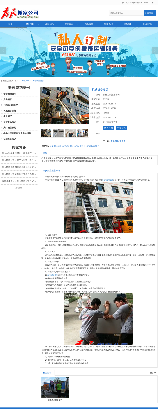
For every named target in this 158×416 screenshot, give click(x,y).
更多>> (153, 373)
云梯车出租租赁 (9, 105)
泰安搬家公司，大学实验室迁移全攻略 (19, 160)
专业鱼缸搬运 (8, 139)
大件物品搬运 (38, 81)
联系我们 (128, 24)
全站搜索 (149, 13)
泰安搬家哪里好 (93, 146)
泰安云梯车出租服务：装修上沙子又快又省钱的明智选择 (19, 153)
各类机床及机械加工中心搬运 (16, 133)
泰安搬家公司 (55, 146)
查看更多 (19, 188)
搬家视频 (108, 24)
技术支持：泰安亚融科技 (132, 3)
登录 (146, 3)
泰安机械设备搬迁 (118, 141)
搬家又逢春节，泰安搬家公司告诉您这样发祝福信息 (19, 181)
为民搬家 (89, 24)
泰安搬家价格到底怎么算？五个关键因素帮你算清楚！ (19, 167)
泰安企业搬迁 (79, 146)
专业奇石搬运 (8, 122)
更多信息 (121, 128)
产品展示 (25, 81)
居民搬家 (6, 99)
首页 (10, 24)
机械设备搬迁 (8, 110)
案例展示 (69, 24)
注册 (151, 3)
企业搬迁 (6, 116)
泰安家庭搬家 (67, 146)
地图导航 (147, 24)
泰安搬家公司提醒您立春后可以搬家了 (19, 174)
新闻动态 (49, 24)
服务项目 (30, 24)
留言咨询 (108, 128)
